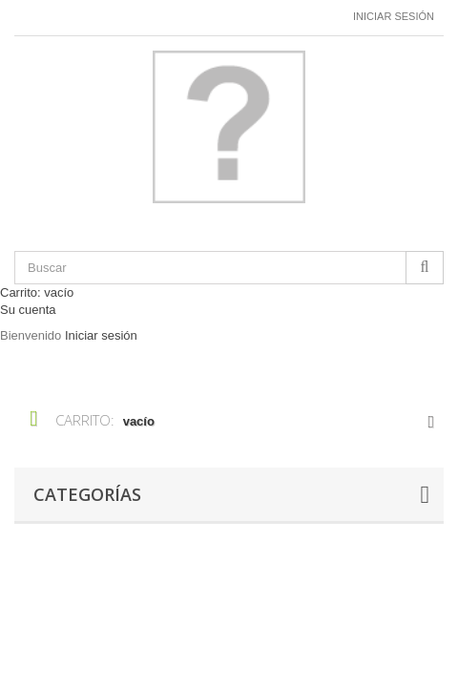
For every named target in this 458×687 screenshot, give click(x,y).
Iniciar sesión (393, 16)
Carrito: (36, 292)
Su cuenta (28, 309)
